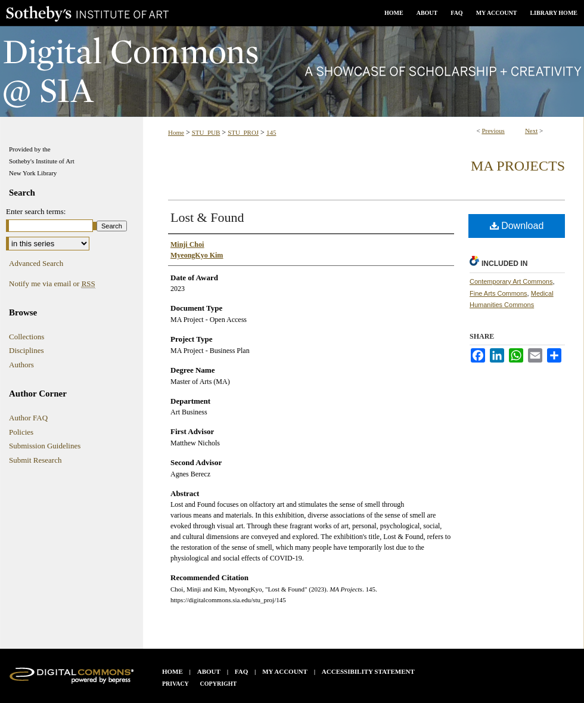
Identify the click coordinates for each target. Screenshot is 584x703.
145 (271, 132)
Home (176, 132)
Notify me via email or (52, 284)
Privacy (175, 683)
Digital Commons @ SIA (292, 71)
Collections (26, 336)
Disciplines (26, 350)
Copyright (218, 683)
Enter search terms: (36, 211)
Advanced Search (36, 263)
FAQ (241, 671)
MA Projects (518, 166)
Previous (493, 130)
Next (531, 130)
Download (517, 226)
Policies (21, 432)
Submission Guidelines (44, 445)
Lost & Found (207, 217)
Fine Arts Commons (498, 293)
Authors (21, 364)
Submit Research (35, 460)
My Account (284, 671)
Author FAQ (28, 417)
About (208, 671)
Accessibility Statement (368, 671)
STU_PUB (206, 132)
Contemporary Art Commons (511, 281)
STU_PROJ (243, 132)
